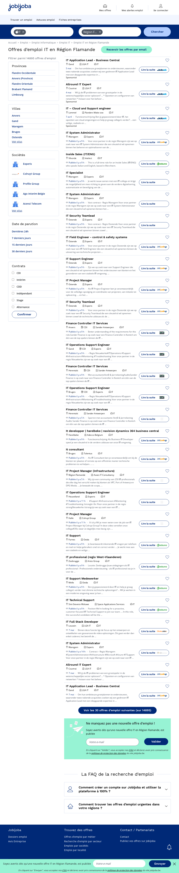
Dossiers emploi (17, 836)
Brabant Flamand (22, 89)
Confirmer (24, 314)
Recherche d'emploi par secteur (83, 841)
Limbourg (17, 94)
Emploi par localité (75, 850)
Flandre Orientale (22, 83)
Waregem (17, 126)
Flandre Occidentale (24, 73)
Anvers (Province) (22, 78)
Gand (15, 121)
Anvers (16, 115)
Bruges (16, 131)
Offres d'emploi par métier (79, 836)
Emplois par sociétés (76, 845)
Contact (124, 836)
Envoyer (160, 863)
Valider (156, 741)
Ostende (17, 137)
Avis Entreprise (17, 841)
